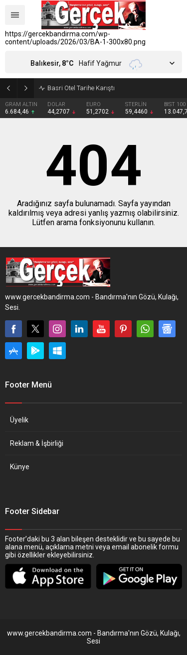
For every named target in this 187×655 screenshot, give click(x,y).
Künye (19, 467)
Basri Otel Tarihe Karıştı (81, 88)
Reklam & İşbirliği (36, 443)
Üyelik (19, 420)
